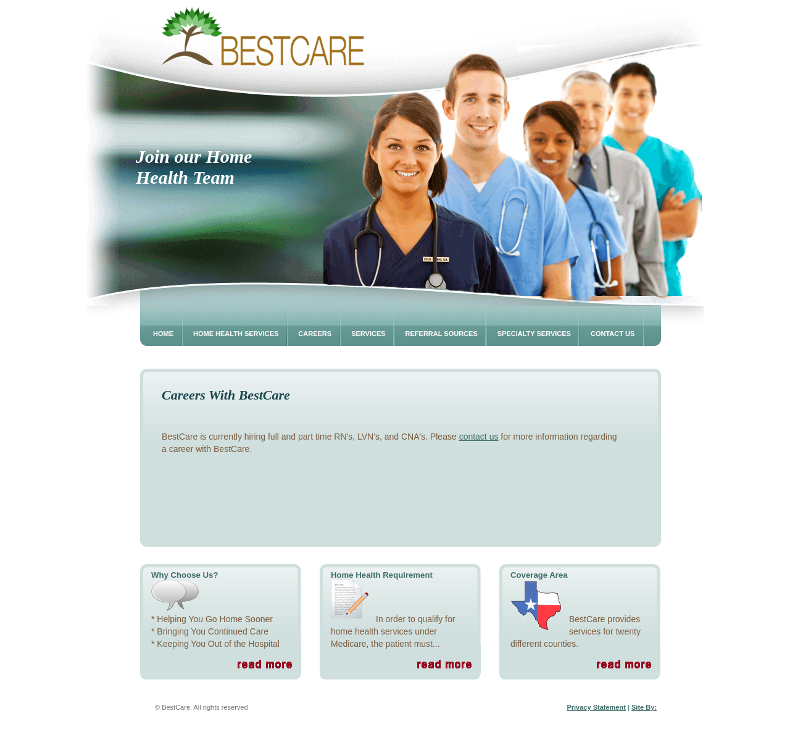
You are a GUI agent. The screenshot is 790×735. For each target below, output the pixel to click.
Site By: (644, 707)
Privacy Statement (596, 707)
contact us (479, 436)
